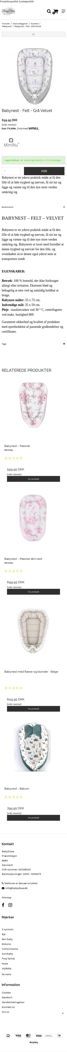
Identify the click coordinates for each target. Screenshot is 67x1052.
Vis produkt (33, 479)
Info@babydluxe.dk (16, 888)
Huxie (5, 963)
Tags (4, 344)
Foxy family (8, 958)
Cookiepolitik (26, 1)
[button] (33, 34)
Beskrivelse (7, 207)
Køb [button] (44, 171)
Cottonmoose (10, 948)
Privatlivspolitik (9, 1)
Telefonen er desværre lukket (20, 883)
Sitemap (6, 897)
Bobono (6, 944)
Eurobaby (7, 953)
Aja (3, 934)
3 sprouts (7, 929)
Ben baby (7, 939)
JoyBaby (6, 968)
